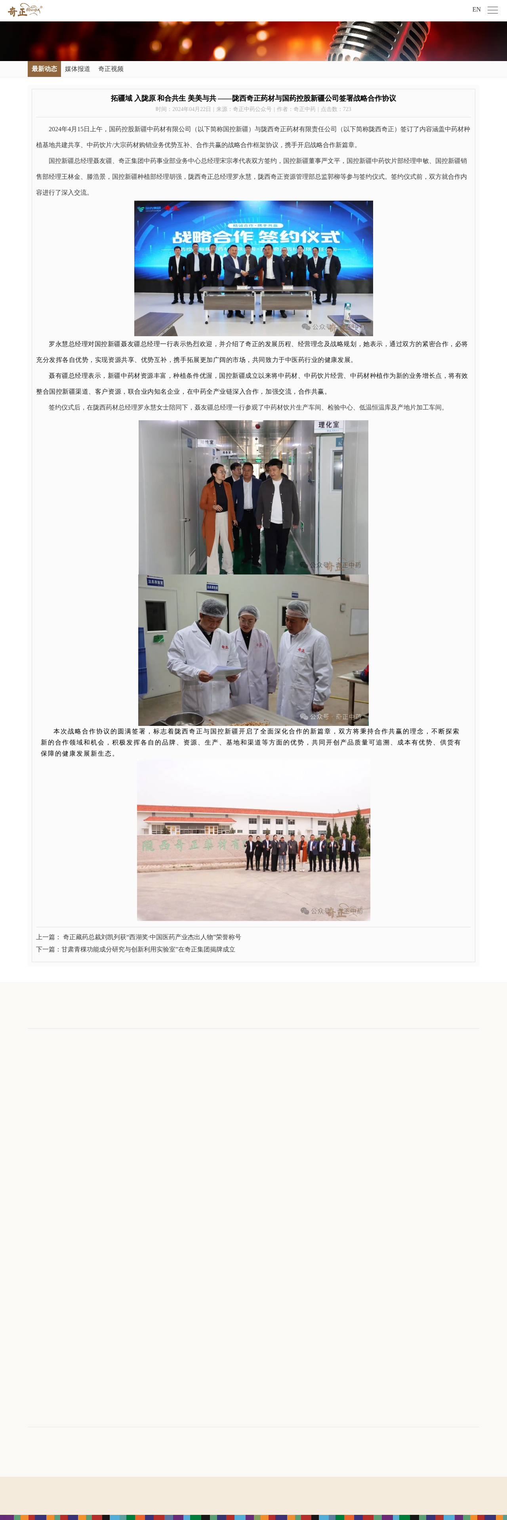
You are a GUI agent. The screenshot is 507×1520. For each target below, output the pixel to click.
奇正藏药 (182, 1062)
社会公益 (330, 1062)
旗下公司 (40, 1231)
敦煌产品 (256, 1128)
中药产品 (256, 1075)
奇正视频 (111, 68)
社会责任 (332, 1040)
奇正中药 (182, 1075)
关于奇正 (40, 1040)
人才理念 (402, 1062)
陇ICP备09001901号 (268, 1486)
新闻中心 (112, 1040)
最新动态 (44, 68)
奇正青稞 (182, 1102)
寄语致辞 (39, 1088)
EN (477, 9)
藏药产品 (256, 1062)
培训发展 (402, 1075)
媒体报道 (77, 68)
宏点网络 (265, 1508)
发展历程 (39, 1102)
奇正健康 (182, 1088)
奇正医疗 (182, 1115)
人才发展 (403, 1040)
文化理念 (39, 1075)
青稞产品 (256, 1102)
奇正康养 (182, 1128)
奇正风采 (402, 1088)
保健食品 (256, 1088)
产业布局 (183, 1040)
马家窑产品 (259, 1115)
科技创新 (39, 1128)
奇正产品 (258, 1040)
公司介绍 (39, 1062)
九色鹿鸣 (182, 1154)
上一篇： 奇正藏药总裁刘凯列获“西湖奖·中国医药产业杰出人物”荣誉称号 (138, 937)
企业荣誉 (39, 1115)
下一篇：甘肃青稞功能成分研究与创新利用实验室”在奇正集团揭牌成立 (135, 949)
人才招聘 (402, 1102)
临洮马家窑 (185, 1141)
